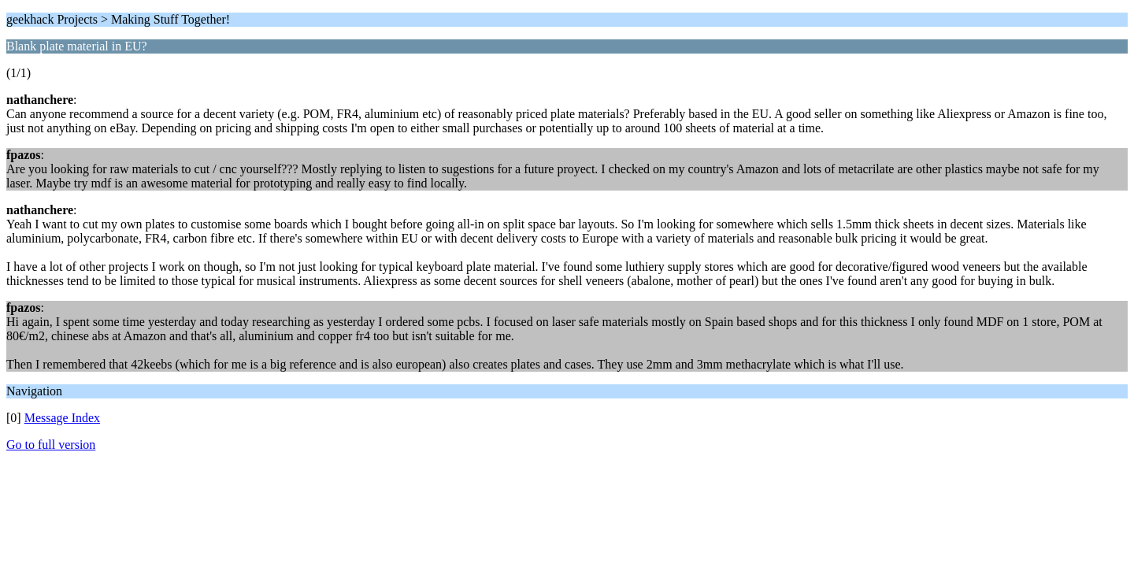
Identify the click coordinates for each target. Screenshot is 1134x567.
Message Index (62, 417)
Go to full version (50, 444)
